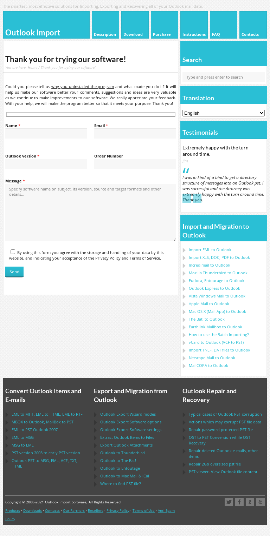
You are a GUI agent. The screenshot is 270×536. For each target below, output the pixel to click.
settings (130, 429)
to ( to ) (216, 342)
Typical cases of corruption (225, 414)
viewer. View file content (223, 471)
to (218, 272)
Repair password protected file (221, 429)
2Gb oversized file (215, 464)
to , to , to (47, 414)
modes (128, 414)
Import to (210, 249)
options (130, 421)
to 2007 (35, 429)
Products (12, 510)
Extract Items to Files (127, 437)
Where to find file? (120, 483)
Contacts (52, 510)
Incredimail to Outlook (209, 265)
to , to (42, 421)
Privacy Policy (118, 510)
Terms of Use (144, 510)
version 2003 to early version (46, 452)
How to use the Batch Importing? (219, 334)
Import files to (219, 350)
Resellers (95, 510)
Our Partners (74, 510)
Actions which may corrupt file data (225, 421)
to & (124, 475)
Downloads (32, 510)
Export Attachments (126, 445)
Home (32, 67)
